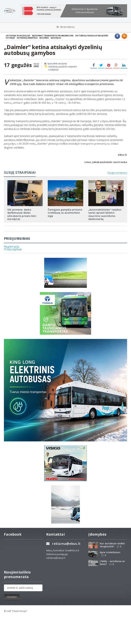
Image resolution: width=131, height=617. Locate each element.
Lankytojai (53, 69)
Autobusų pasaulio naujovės (91, 35)
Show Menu (65, 26)
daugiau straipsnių (117, 172)
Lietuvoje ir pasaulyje (18, 35)
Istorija (10, 38)
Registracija (11, 246)
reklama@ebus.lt (66, 543)
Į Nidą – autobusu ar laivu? (112, 563)
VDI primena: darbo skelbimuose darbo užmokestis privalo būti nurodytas (21, 214)
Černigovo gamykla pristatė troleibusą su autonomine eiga (65, 212)
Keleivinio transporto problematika (53, 35)
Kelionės (44, 38)
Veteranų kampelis (27, 38)
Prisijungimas (13, 249)
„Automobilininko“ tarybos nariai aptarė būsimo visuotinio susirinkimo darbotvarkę (104, 214)
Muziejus (56, 38)
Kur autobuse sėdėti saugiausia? (112, 545)
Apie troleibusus (110, 552)
